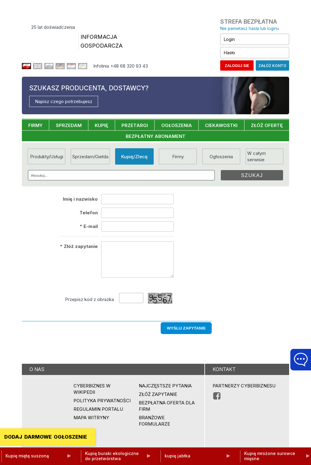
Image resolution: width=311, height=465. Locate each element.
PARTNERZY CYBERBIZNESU (244, 386)
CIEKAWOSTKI (221, 125)
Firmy (178, 156)
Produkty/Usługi (46, 156)
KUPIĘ (101, 125)
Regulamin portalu (98, 409)
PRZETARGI (134, 125)
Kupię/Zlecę (134, 156)
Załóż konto (272, 65)
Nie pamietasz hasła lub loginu (249, 28)
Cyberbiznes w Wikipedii (92, 389)
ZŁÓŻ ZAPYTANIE (158, 394)
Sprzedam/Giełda (90, 156)
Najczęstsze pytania (165, 386)
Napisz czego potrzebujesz (63, 101)
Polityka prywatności (102, 400)
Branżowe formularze (154, 421)
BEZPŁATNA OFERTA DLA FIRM (167, 406)
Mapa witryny (91, 417)
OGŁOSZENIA (176, 125)
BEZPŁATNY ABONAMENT (156, 136)
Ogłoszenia (221, 156)
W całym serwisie (256, 156)
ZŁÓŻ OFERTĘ (267, 125)
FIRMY (35, 125)
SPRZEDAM (69, 125)
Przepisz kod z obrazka (89, 299)
